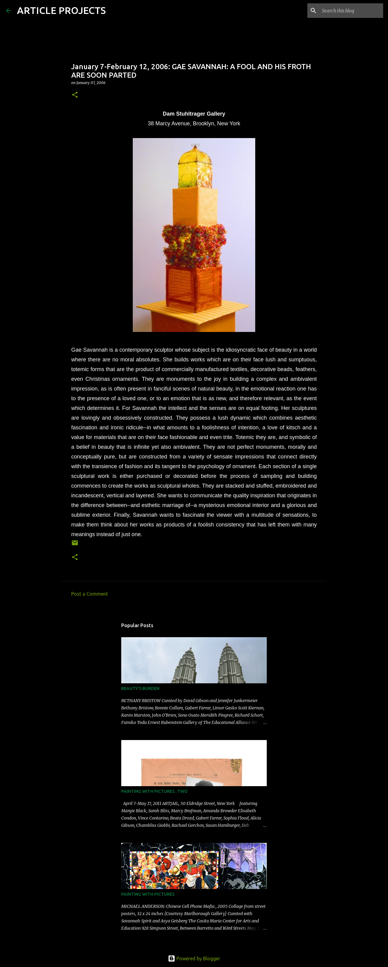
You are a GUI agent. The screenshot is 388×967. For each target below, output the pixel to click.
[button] (75, 95)
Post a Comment (89, 594)
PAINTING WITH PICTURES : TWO (154, 791)
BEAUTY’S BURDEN (140, 688)
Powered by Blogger (194, 958)
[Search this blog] (351, 10)
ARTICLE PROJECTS (61, 10)
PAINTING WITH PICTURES (148, 894)
